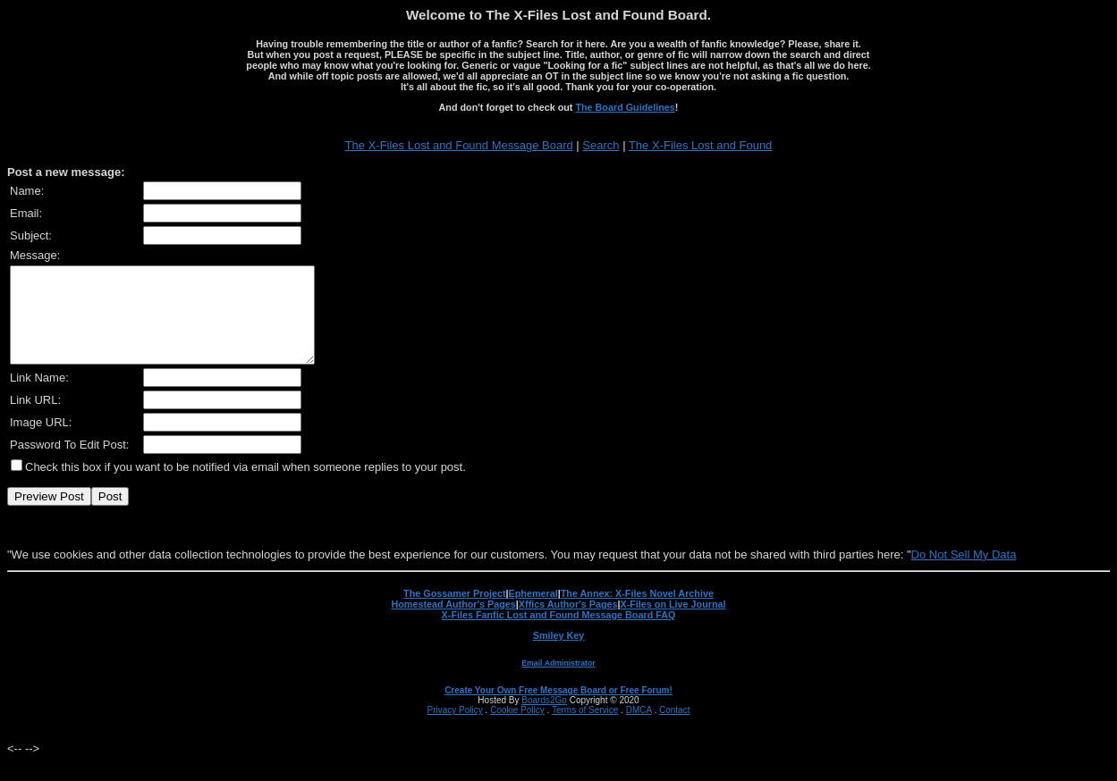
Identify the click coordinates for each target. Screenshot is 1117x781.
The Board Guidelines (624, 107)
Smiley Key (559, 654)
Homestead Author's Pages (453, 622)
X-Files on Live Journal (673, 622)
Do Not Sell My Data (964, 573)
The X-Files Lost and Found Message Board (459, 145)
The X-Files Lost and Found (700, 145)
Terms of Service (585, 729)
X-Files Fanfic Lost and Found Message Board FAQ (559, 633)
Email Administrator (558, 681)
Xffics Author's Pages (568, 622)
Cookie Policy (517, 729)
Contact (674, 729)
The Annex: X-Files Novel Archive (637, 612)
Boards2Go (544, 719)
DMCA (639, 729)
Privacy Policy (455, 729)
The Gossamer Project (454, 612)
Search (600, 145)
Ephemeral (533, 612)
